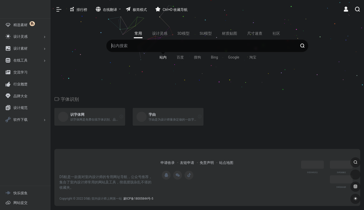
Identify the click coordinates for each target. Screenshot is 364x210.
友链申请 (187, 163)
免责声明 (207, 163)
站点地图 (226, 163)
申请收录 (168, 163)
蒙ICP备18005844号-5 (138, 198)
